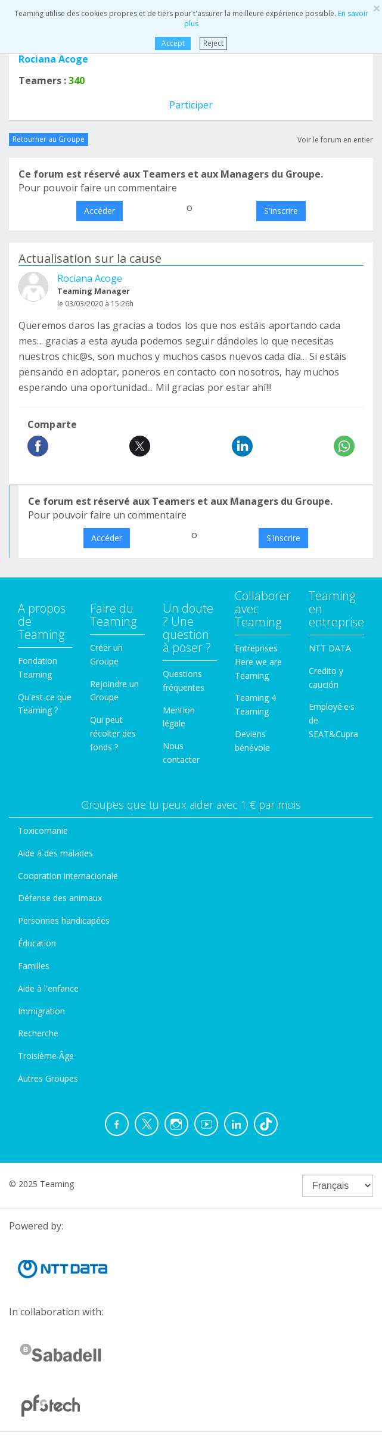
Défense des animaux (60, 897)
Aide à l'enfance (48, 988)
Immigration (41, 1011)
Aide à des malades (55, 853)
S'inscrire (281, 210)
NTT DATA (330, 648)
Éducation (37, 943)
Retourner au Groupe (49, 139)
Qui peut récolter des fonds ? (113, 733)
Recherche (38, 1033)
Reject (213, 43)
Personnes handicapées (64, 920)
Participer (191, 104)
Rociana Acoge (53, 59)
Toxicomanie (43, 830)
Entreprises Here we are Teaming (258, 661)
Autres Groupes (48, 1078)
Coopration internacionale (68, 875)
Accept (173, 43)
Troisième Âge (46, 1055)
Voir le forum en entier (335, 140)
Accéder (99, 210)
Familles (33, 965)
